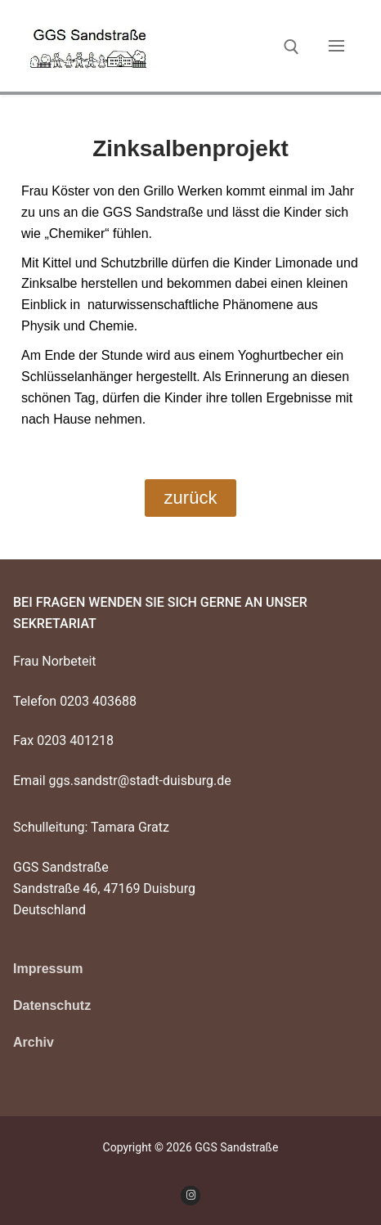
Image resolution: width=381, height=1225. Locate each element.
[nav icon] (336, 46)
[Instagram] (190, 1195)
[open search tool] (291, 47)
